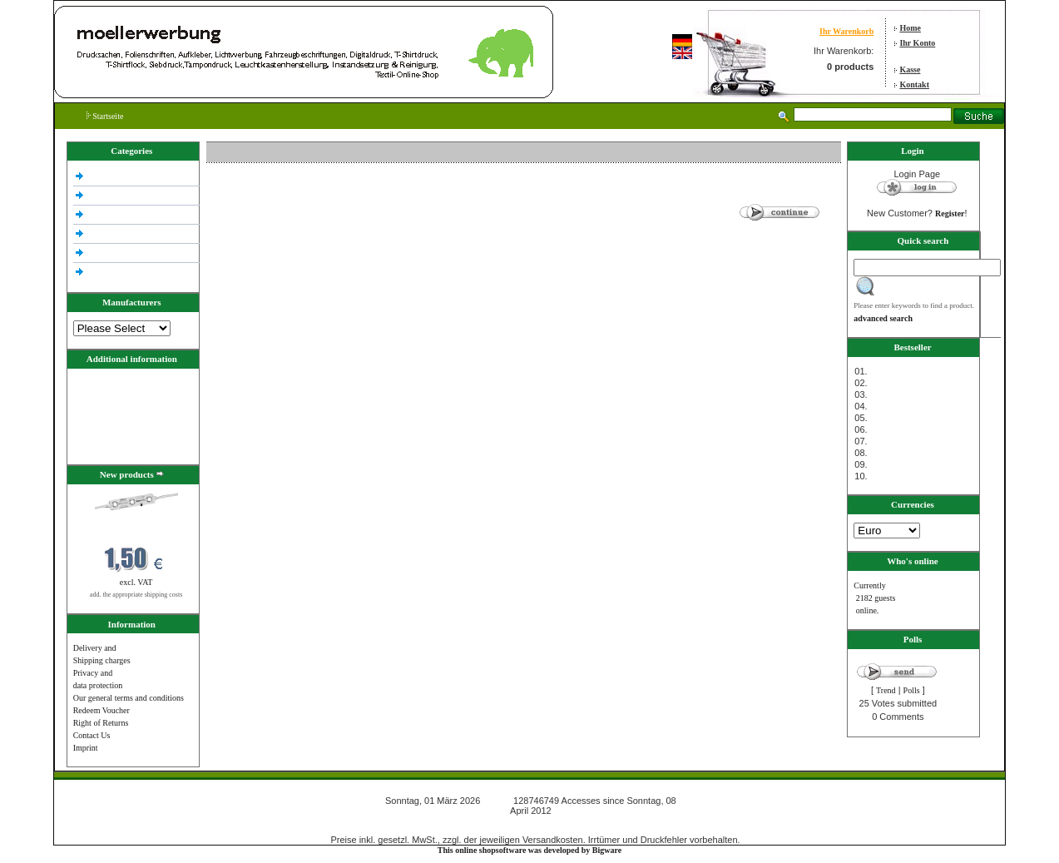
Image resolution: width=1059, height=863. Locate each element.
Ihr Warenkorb (846, 31)
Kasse (909, 69)
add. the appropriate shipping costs (136, 594)
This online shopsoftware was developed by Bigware (529, 850)
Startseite (105, 116)
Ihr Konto (917, 42)
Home (910, 27)
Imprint (85, 747)
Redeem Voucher (101, 710)
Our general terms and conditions (128, 697)
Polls (911, 690)
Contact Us (92, 735)
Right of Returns (101, 722)
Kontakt (914, 84)
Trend (886, 690)
